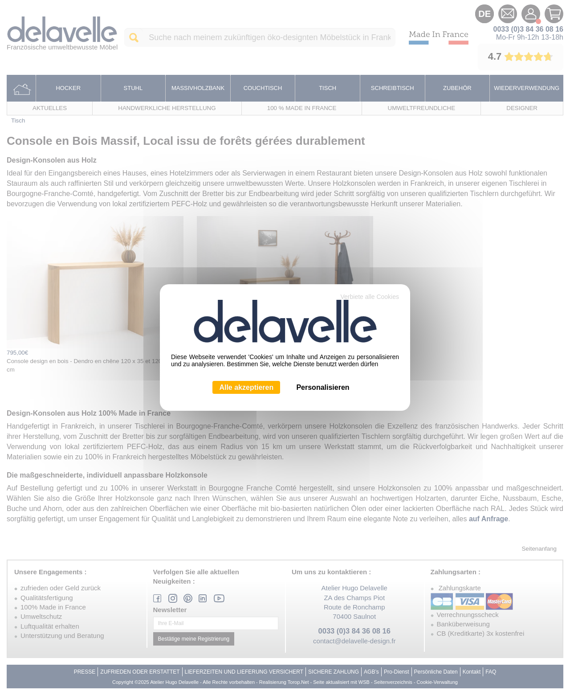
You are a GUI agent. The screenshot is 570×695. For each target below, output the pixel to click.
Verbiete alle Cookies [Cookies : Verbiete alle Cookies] (369, 296)
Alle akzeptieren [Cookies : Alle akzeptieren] (246, 387)
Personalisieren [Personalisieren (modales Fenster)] (322, 387)
